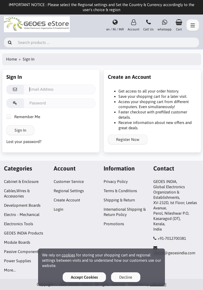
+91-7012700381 (172, 238)
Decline (125, 277)
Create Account (67, 200)
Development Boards (22, 205)
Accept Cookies (84, 277)
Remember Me (23, 116)
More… (10, 270)
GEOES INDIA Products (23, 233)
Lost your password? (23, 141)
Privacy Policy (116, 181)
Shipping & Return (119, 200)
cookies (68, 255)
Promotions (114, 224)
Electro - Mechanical (21, 214)
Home (11, 59)
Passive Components (22, 251)
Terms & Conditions (120, 190)
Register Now (127, 139)
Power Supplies (17, 261)
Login (58, 209)
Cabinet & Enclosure (21, 181)
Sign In (20, 130)
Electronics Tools (18, 224)
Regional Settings (69, 190)
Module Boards (17, 242)
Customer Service (69, 181)
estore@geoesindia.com (174, 253)
